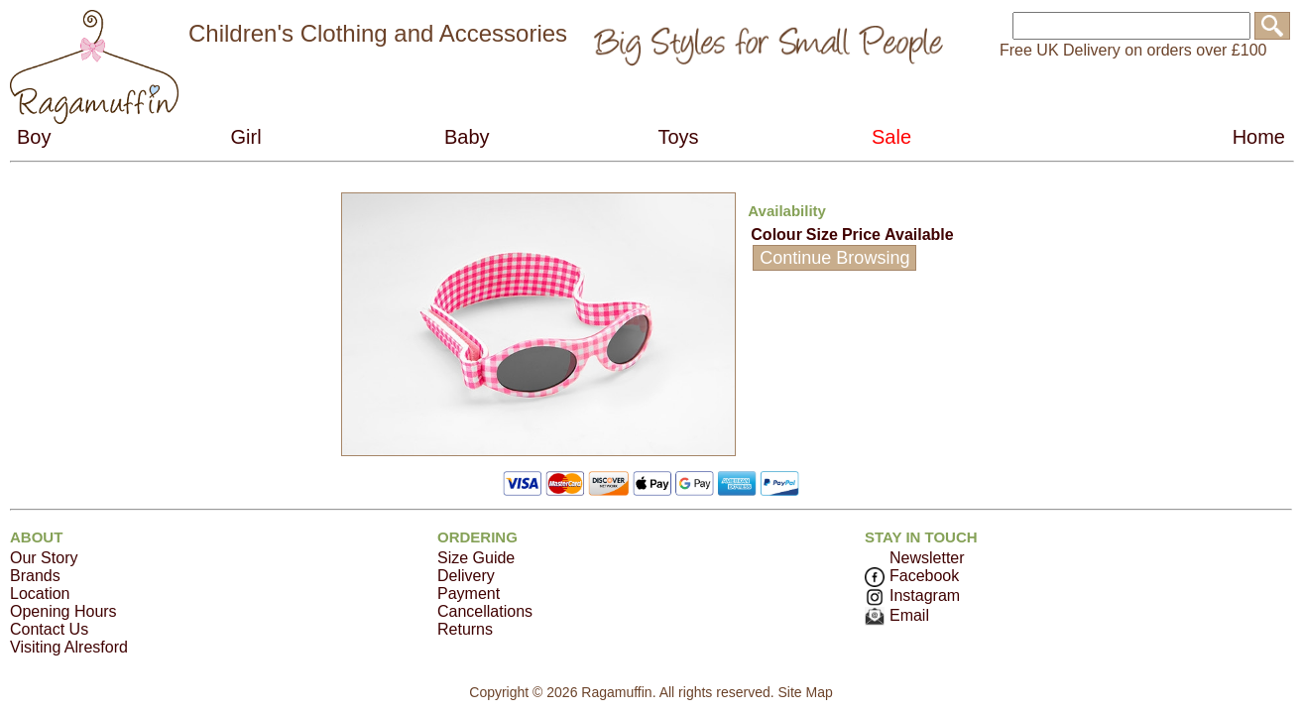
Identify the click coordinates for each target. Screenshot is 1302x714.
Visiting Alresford (69, 647)
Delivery (466, 575)
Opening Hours (63, 611)
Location (40, 593)
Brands (35, 575)
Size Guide (476, 557)
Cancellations (485, 611)
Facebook (912, 575)
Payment (468, 593)
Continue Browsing (834, 258)
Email (897, 615)
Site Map (804, 692)
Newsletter (927, 557)
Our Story (43, 557)
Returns (465, 629)
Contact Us (49, 629)
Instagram (912, 595)
